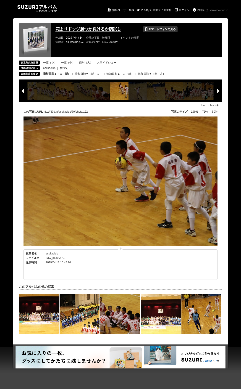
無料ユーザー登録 (123, 10)
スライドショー (106, 62)
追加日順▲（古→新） (120, 73)
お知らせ (202, 10)
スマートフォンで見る (160, 29)
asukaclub (49, 68)
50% (214, 111)
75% (205, 111)
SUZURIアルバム (37, 8)
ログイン (184, 10)
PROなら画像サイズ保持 (156, 10)
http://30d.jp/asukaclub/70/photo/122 (66, 111)
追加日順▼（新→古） (151, 73)
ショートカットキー (210, 105)
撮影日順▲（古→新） (57, 73)
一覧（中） (68, 62)
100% (194, 111)
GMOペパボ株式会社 (219, 10)
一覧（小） (50, 62)
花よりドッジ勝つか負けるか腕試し (88, 29)
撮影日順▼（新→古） (88, 73)
